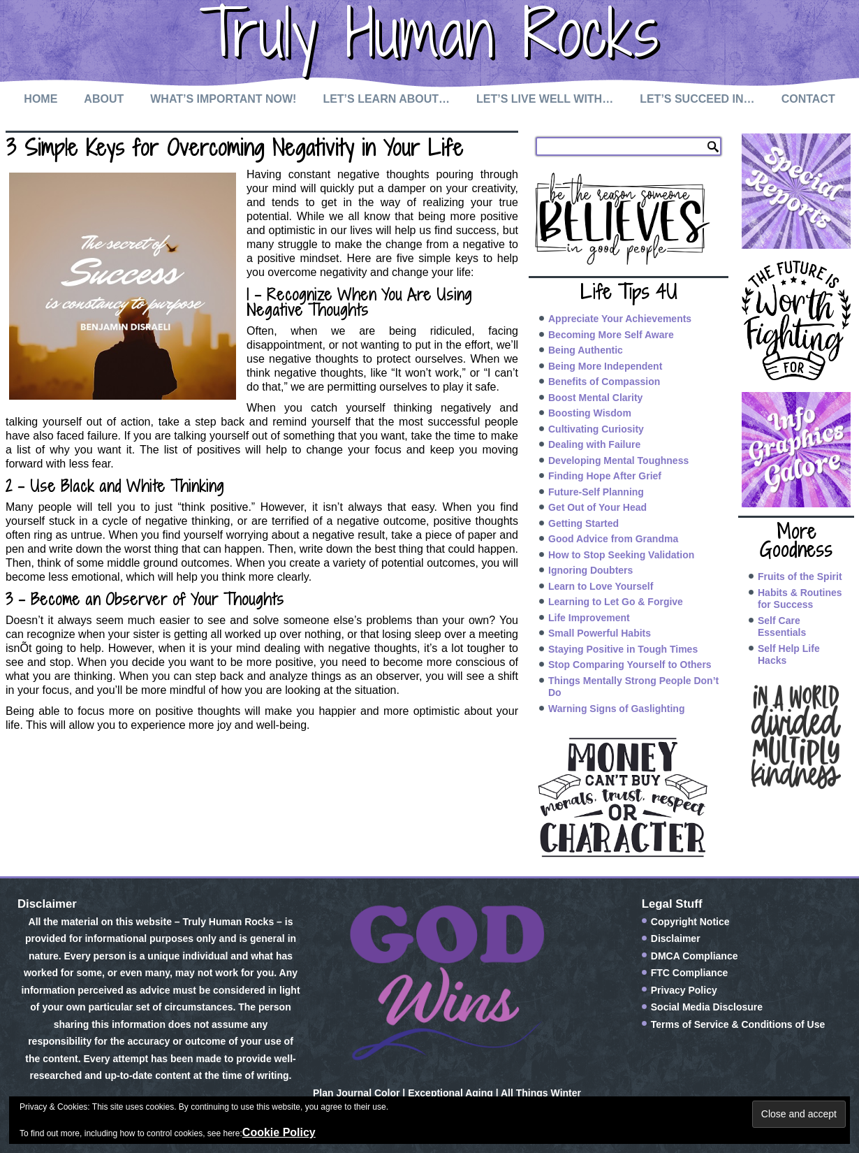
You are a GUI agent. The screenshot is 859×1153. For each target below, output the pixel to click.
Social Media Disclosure (707, 1007)
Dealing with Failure (594, 444)
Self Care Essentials (782, 627)
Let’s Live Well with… (544, 99)
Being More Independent (605, 366)
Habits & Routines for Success (800, 599)
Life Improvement (589, 617)
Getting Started (583, 523)
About (104, 99)
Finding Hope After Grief (604, 475)
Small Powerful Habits (599, 633)
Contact (808, 99)
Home (40, 99)
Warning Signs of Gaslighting (616, 708)
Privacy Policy (684, 990)
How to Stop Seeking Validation (621, 554)
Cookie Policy (279, 1132)
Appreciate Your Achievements (619, 318)
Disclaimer (675, 938)
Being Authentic (585, 350)
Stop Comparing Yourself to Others (630, 664)
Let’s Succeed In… (697, 99)
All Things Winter (541, 1092)
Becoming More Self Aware (611, 334)
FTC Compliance (689, 972)
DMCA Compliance (694, 956)
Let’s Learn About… (386, 99)
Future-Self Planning (596, 492)
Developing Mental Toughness (618, 460)
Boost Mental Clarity (595, 397)
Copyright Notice (690, 921)
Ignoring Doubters (590, 570)
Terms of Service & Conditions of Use (738, 1024)
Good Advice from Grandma (613, 538)
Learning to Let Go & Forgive (615, 601)
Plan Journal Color (356, 1092)
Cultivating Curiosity (596, 429)
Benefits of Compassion (604, 381)
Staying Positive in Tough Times (623, 649)
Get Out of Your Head (597, 507)
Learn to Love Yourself (600, 586)
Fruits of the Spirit (800, 576)
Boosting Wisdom (589, 413)
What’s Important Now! (223, 99)
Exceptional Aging (450, 1092)
